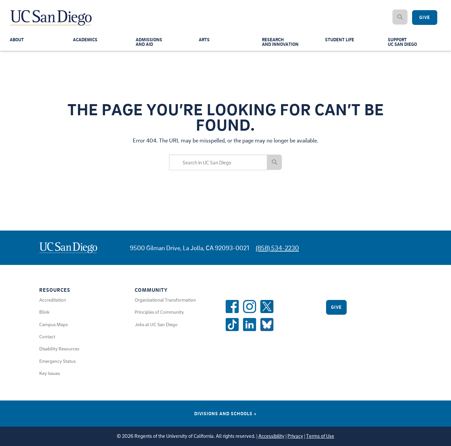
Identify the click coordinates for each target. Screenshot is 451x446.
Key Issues (49, 373)
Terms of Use (320, 436)
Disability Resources (59, 348)
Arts (204, 41)
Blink (44, 312)
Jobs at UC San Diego (156, 324)
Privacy (295, 436)
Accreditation (52, 300)
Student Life (340, 41)
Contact (47, 336)
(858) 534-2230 (277, 248)
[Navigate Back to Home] (51, 13)
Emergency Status (57, 361)
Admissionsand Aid (149, 43)
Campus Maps (53, 324)
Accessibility (271, 436)
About (17, 41)
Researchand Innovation (281, 43)
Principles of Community (159, 312)
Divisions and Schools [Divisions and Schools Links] (225, 413)
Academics (86, 41)
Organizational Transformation (165, 300)
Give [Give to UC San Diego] (424, 17)
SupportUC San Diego (403, 43)
